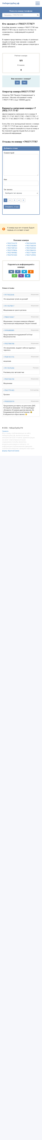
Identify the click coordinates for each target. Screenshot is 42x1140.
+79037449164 (11, 248)
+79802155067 (8, 317)
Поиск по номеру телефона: (21, 11)
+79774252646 (8, 295)
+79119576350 (8, 368)
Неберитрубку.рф (10, 3)
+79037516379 (11, 243)
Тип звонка (8, 190)
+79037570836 (11, 250)
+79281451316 (8, 357)
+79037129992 (30, 255)
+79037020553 (30, 248)
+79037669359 (30, 243)
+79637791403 (8, 390)
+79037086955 (30, 250)
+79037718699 (30, 253)
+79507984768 (8, 344)
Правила (5, 431)
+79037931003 (11, 255)
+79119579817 (8, 306)
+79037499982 (11, 253)
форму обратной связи (10, 451)
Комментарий (9, 153)
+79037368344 (30, 246)
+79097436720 (8, 379)
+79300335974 (8, 401)
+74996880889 (8, 330)
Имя (5, 180)
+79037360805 (11, 246)
